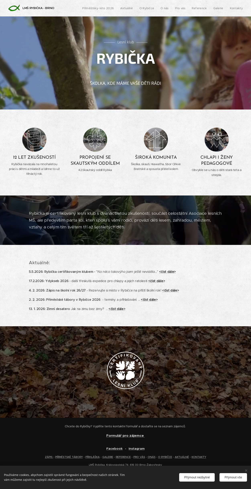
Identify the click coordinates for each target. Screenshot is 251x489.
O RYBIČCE (165, 457)
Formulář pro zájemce (125, 435)
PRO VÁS (139, 457)
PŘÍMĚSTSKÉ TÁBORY (69, 457)
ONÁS (151, 457)
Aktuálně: (39, 262)
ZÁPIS (49, 457)
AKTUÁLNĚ (182, 457)
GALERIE (107, 457)
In (130, 449)
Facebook (114, 449)
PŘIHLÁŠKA (92, 457)
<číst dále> (167, 272)
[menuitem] (103, 8)
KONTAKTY (199, 457)
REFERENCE (123, 457)
